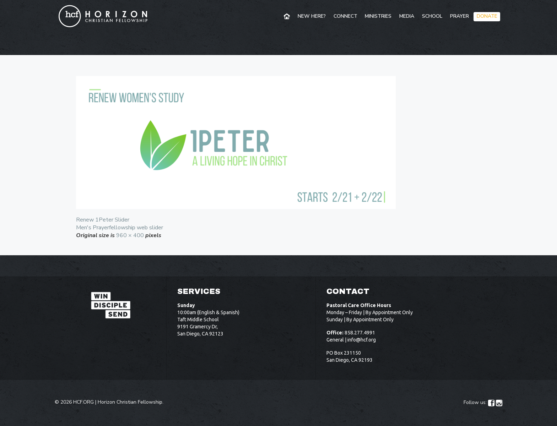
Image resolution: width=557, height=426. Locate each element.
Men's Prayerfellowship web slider (119, 227)
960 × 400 (130, 235)
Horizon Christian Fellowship (130, 402)
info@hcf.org (361, 340)
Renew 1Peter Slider (102, 220)
